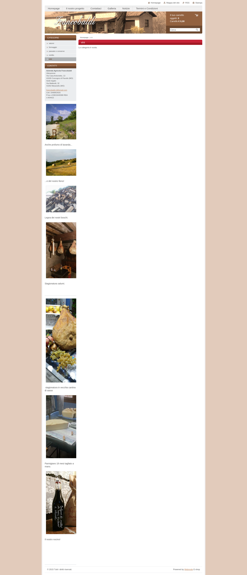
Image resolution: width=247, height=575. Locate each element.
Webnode (188, 569)
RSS (187, 3)
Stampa (198, 3)
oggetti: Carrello (177, 18)
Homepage (156, 3)
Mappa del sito (172, 3)
